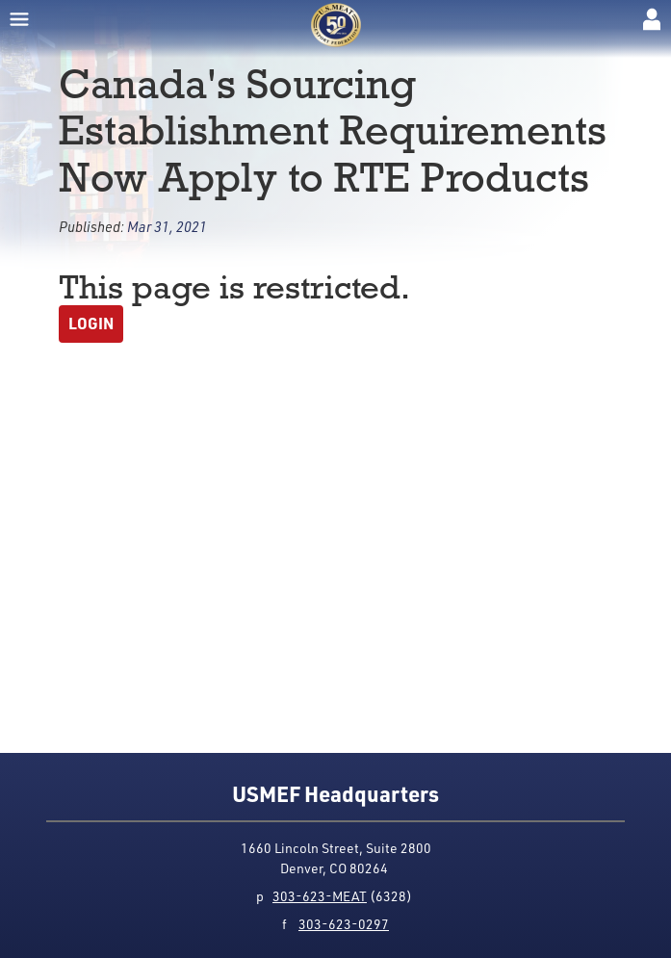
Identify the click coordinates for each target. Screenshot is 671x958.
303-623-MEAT (319, 896)
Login (91, 323)
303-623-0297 (343, 924)
